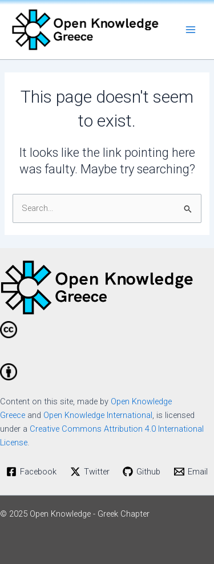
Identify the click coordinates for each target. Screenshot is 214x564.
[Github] (142, 471)
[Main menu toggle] (191, 30)
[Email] (191, 471)
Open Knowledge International (97, 415)
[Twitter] (90, 471)
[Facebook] (31, 471)
